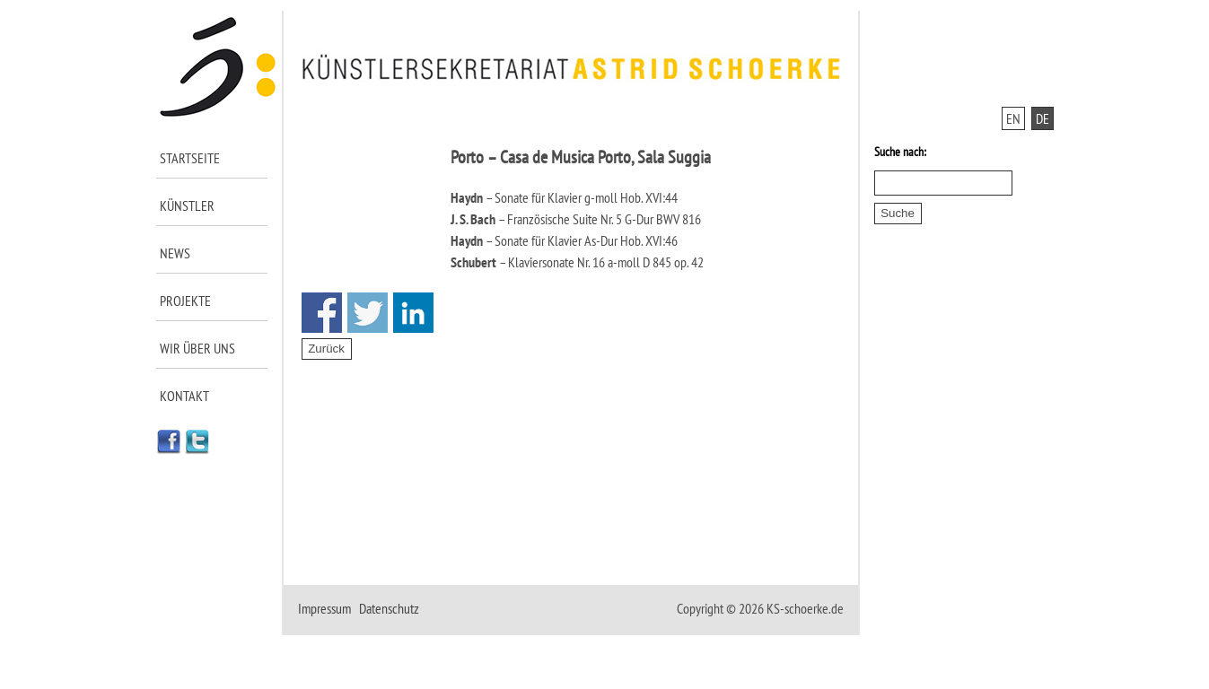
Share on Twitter (367, 312)
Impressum (324, 608)
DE (1042, 118)
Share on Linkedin (413, 312)
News (175, 253)
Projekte (185, 301)
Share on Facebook (322, 312)
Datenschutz (389, 608)
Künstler (187, 205)
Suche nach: (900, 152)
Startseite (190, 158)
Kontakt (184, 396)
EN (1013, 118)
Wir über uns (197, 348)
